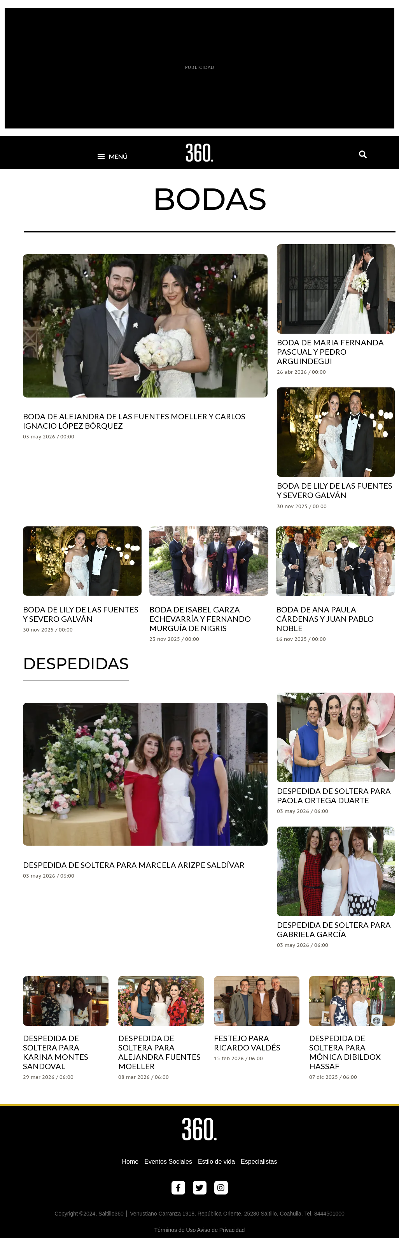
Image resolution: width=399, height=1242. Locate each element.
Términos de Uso (175, 1230)
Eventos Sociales (168, 1161)
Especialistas (259, 1161)
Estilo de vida (216, 1161)
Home (130, 1161)
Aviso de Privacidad (221, 1230)
